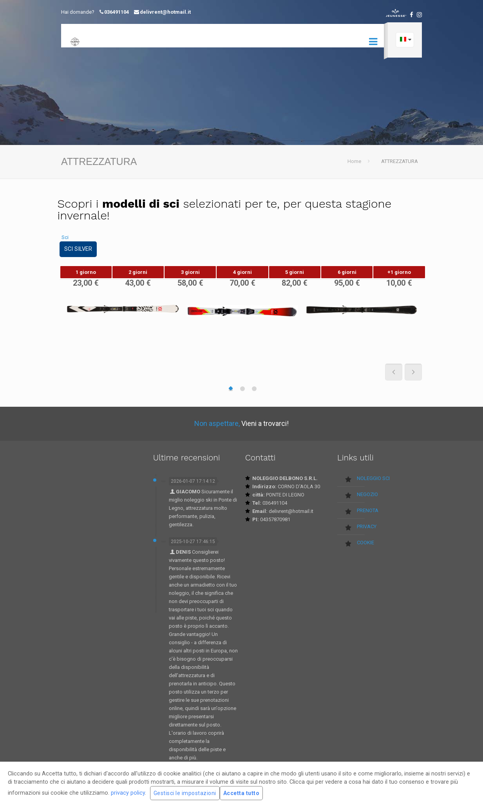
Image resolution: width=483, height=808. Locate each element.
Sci (65, 237)
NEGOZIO (367, 494)
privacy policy (128, 793)
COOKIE (365, 542)
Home (354, 161)
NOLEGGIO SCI (373, 478)
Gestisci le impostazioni (184, 793)
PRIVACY (366, 526)
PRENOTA (367, 510)
